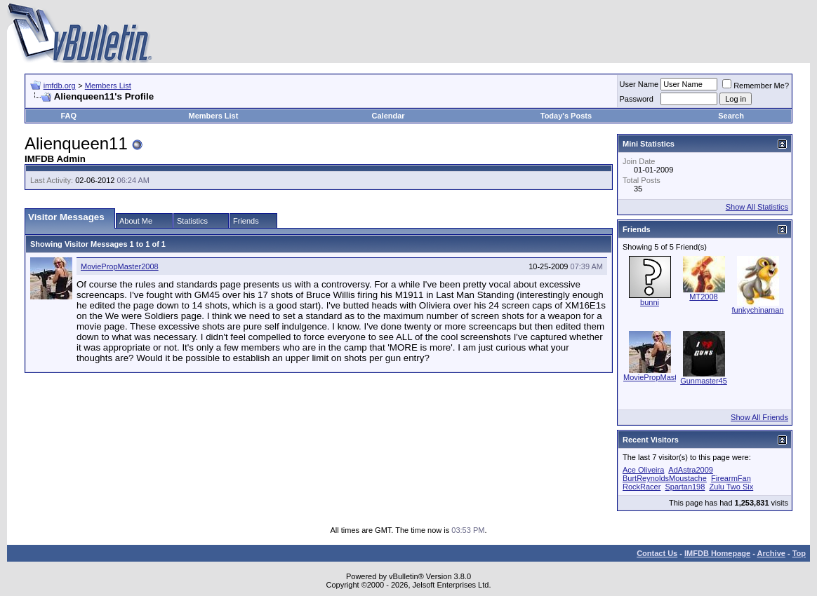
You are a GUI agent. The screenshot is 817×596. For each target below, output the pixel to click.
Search (731, 115)
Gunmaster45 (703, 381)
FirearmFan (731, 478)
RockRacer (641, 486)
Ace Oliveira (643, 470)
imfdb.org (60, 85)
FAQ (68, 115)
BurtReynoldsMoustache (665, 478)
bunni (649, 302)
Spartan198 (685, 486)
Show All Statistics (757, 207)
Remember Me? (755, 85)
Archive (771, 553)
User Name (639, 84)
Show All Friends (759, 417)
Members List (108, 85)
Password (636, 99)
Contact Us (657, 553)
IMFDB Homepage (717, 553)
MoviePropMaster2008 (120, 266)
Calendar (388, 115)
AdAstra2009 (690, 470)
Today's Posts (566, 115)
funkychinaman (758, 310)
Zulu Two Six (731, 486)
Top (799, 553)
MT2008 (703, 296)
